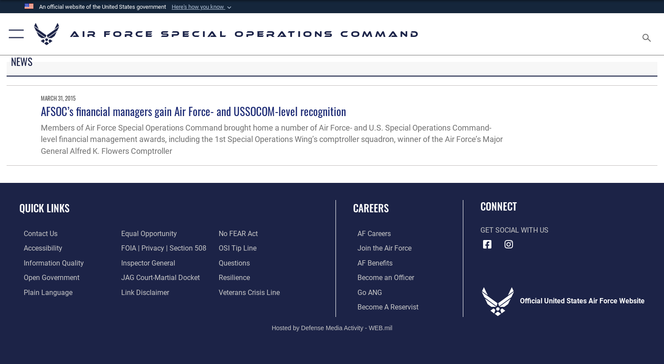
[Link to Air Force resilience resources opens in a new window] (236, 277)
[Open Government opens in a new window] (47, 277)
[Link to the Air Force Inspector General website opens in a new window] (147, 262)
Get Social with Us (514, 230)
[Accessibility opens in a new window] (38, 248)
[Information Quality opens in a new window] (49, 262)
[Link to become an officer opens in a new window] (381, 277)
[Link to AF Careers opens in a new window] (369, 233)
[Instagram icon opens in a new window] (509, 244)
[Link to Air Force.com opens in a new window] (380, 248)
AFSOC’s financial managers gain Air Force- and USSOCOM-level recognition (193, 111)
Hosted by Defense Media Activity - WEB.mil (332, 326)
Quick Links (44, 207)
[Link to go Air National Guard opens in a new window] (365, 291)
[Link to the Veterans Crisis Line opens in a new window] (250, 291)
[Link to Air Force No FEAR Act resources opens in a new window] (240, 233)
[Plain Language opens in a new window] (43, 291)
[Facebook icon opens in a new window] (487, 244)
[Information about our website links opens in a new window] (144, 291)
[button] (202, 7)
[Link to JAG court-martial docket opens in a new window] (159, 277)
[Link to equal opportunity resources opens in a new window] (148, 233)
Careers (371, 207)
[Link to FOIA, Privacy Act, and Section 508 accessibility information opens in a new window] (162, 248)
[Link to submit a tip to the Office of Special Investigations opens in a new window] (239, 248)
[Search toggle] (647, 34)
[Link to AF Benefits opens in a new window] (370, 262)
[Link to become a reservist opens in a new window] (383, 306)
